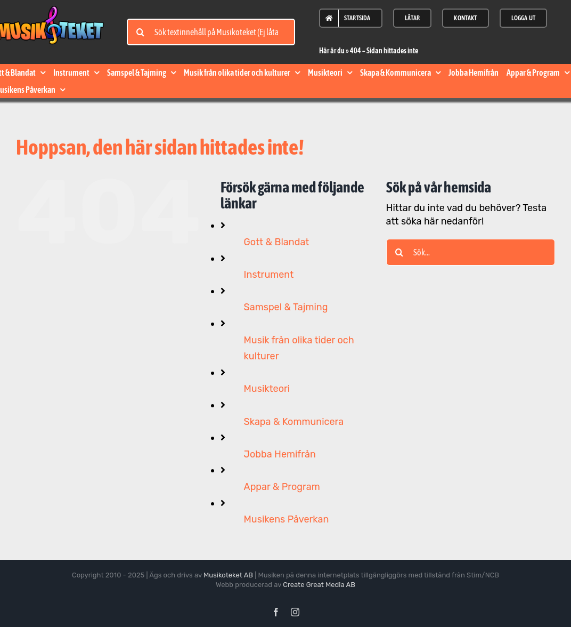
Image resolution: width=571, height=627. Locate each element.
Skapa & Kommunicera (294, 422)
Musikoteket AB (228, 575)
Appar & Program (282, 487)
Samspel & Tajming (286, 307)
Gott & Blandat (276, 242)
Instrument (269, 274)
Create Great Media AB (319, 585)
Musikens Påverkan (286, 519)
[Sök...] (470, 252)
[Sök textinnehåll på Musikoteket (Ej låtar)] (211, 32)
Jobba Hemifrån (280, 454)
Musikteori (267, 389)
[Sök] (140, 32)
